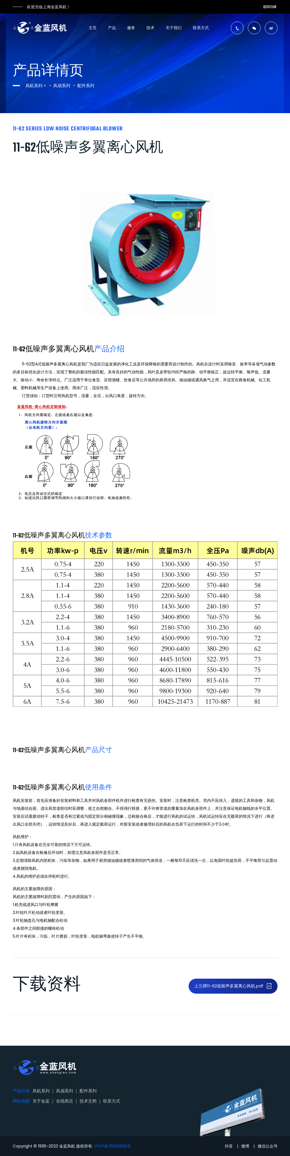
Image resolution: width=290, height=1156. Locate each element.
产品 (112, 28)
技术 (150, 28)
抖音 (229, 1146)
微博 (245, 1146)
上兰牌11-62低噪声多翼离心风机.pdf (233, 986)
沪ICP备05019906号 (112, 1146)
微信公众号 (268, 1146)
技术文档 (88, 1101)
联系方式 (201, 28)
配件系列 (85, 86)
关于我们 (174, 28)
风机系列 (34, 86)
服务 (131, 28)
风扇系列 (61, 86)
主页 (93, 28)
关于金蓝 (41, 1101)
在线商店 (64, 1101)
